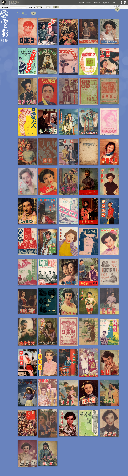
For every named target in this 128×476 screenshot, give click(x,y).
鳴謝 (113, 3)
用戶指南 (97, 3)
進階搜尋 (117, 6)
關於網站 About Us (85, 3)
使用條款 (106, 3)
